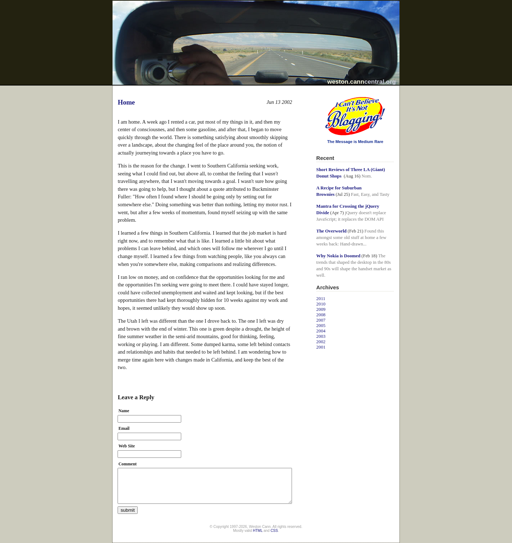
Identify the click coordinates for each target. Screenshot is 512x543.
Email (123, 428)
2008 (321, 314)
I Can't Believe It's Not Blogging (316, 94)
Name (123, 410)
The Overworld (331, 231)
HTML (257, 531)
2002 (321, 341)
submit (127, 510)
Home (126, 102)
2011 (320, 298)
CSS (274, 531)
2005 (321, 325)
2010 (321, 304)
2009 (321, 309)
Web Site (126, 445)
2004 (321, 330)
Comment (127, 463)
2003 (321, 336)
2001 (321, 347)
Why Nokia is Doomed (338, 255)
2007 (321, 320)
